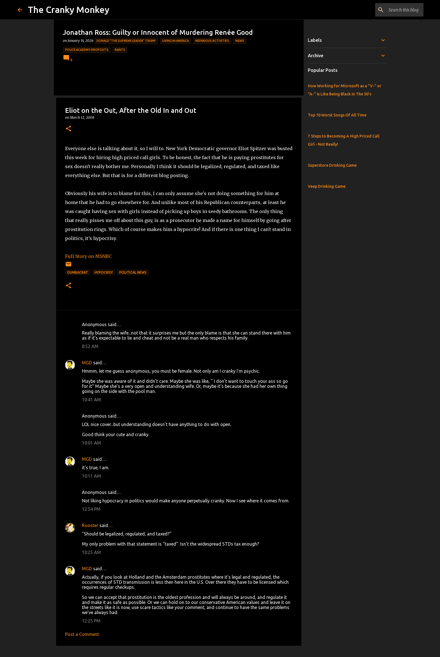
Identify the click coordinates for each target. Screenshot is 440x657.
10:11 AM (91, 476)
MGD (87, 362)
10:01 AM (91, 442)
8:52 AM (90, 346)
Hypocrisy (104, 272)
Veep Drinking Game (326, 186)
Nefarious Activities (212, 40)
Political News (132, 272)
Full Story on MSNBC (88, 256)
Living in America (175, 40)
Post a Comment (82, 634)
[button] (68, 129)
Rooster (90, 525)
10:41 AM (91, 399)
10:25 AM (91, 552)
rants (120, 49)
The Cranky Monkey (68, 9)
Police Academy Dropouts (86, 49)
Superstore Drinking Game (332, 165)
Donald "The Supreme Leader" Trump (126, 40)
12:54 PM (91, 509)
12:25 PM (91, 620)
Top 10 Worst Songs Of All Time (337, 115)
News (239, 40)
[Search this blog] (394, 10)
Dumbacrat (77, 272)
